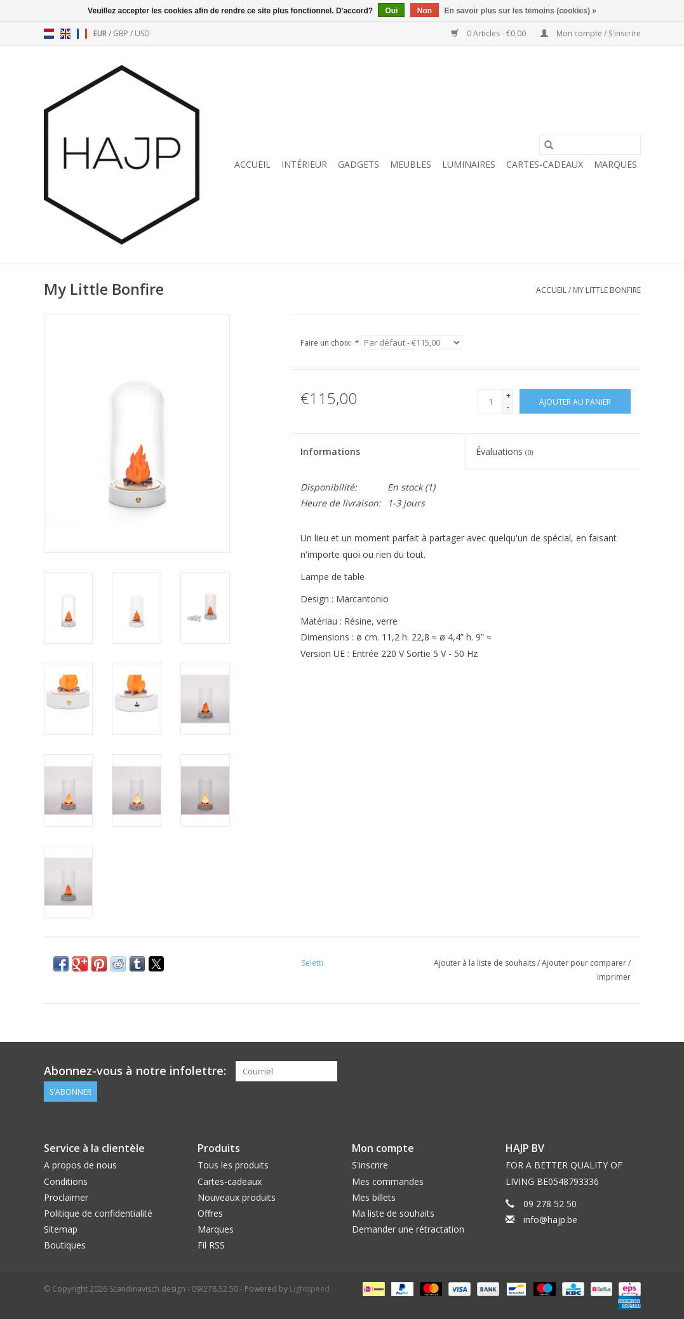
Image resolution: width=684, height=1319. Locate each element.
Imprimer (614, 976)
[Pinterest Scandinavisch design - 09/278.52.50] (607, 1071)
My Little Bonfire (607, 290)
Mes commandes (388, 1181)
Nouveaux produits (237, 1197)
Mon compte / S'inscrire (590, 33)
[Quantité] (490, 401)
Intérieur (304, 164)
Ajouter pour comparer (585, 962)
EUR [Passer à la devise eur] (101, 33)
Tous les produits (233, 1165)
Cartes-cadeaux (544, 164)
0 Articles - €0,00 (489, 33)
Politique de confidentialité (98, 1213)
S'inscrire (370, 1165)
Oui (391, 10)
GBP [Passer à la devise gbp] (121, 33)
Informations (330, 451)
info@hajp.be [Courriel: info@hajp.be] (550, 1220)
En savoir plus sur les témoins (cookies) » (520, 10)
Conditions (66, 1181)
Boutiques (65, 1245)
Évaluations (504, 451)
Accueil (252, 164)
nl (49, 34)
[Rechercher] (590, 145)
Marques (615, 164)
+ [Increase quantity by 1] (508, 395)
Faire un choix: (329, 342)
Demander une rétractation (408, 1229)
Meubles (410, 164)
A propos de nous (80, 1165)
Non (424, 10)
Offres (210, 1213)
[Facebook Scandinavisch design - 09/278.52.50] (584, 1071)
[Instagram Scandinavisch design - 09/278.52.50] (630, 1071)
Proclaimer (66, 1197)
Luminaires (468, 164)
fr (82, 34)
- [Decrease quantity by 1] (508, 407)
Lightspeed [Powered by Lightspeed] (310, 1288)
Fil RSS (211, 1245)
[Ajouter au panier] (575, 401)
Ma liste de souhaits (393, 1213)
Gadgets (358, 164)
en (65, 34)
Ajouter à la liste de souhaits (485, 962)
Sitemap (60, 1229)
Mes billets (374, 1197)
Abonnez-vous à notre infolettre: (135, 1071)
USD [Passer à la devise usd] (142, 33)
